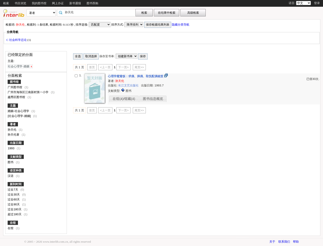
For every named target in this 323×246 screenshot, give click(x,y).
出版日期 (16, 143)
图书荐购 (92, 3)
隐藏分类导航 (181, 24)
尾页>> (139, 67)
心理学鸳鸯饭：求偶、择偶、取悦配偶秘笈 (136, 76)
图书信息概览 (153, 99)
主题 (13, 105)
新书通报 (75, 3)
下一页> (123, 67)
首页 (92, 67)
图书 (11, 162)
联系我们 (284, 241)
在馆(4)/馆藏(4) (124, 99)
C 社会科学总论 (16, 40)
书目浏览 (20, 3)
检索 (6, 3)
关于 (272, 241)
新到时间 (16, 184)
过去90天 (14, 204)
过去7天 (13, 189)
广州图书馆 (15, 87)
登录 (317, 3)
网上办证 (58, 3)
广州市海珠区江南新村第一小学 (28, 92)
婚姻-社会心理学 (19, 111)
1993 (11, 148)
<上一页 (105, 67)
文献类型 (16, 156)
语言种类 (16, 170)
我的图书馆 (39, 3)
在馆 (13, 222)
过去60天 (14, 199)
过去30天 (14, 194)
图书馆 (14, 81)
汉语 (11, 176)
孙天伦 (12, 129)
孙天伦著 (14, 134)
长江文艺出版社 (129, 85)
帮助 (296, 241)
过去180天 (15, 209)
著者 (13, 124)
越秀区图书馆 (17, 97)
